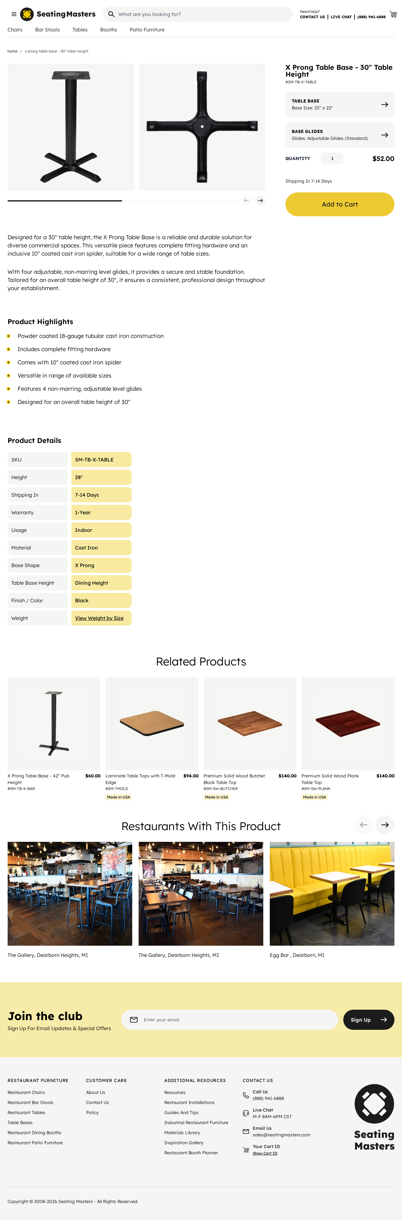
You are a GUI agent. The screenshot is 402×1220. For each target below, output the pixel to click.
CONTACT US (312, 16)
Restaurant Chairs (26, 1092)
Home (13, 51)
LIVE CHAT (341, 16)
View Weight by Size (99, 618)
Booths (108, 29)
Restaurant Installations (189, 1102)
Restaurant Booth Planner (191, 1153)
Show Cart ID (265, 1153)
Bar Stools (47, 29)
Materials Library (182, 1132)
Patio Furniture (147, 29)
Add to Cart (340, 204)
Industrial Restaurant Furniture (196, 1122)
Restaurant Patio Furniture (35, 1142)
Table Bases (20, 1122)
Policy (92, 1112)
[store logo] (57, 14)
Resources (175, 1092)
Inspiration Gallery (184, 1142)
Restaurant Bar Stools (30, 1102)
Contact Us (97, 1102)
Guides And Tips (181, 1112)
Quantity (297, 158)
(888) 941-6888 (371, 16)
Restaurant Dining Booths (34, 1132)
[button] (247, 201)
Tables (80, 29)
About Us (95, 1092)
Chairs (15, 29)
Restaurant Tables (26, 1112)
